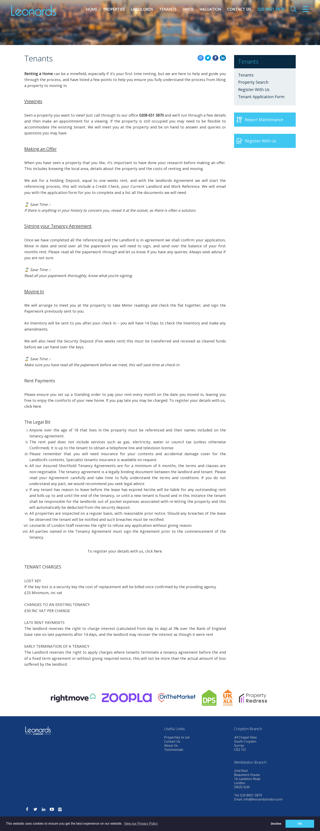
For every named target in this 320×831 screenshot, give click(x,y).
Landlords (142, 9)
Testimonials (173, 750)
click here (32, 406)
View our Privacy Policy (141, 823)
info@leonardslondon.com (262, 799)
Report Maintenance (264, 119)
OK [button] (300, 823)
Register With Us (254, 89)
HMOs (188, 9)
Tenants (167, 9)
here (158, 551)
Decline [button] (276, 823)
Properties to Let (177, 737)
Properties (114, 9)
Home (91, 9)
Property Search (253, 82)
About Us (171, 745)
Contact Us (239, 9)
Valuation (210, 9)
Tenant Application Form (261, 96)
